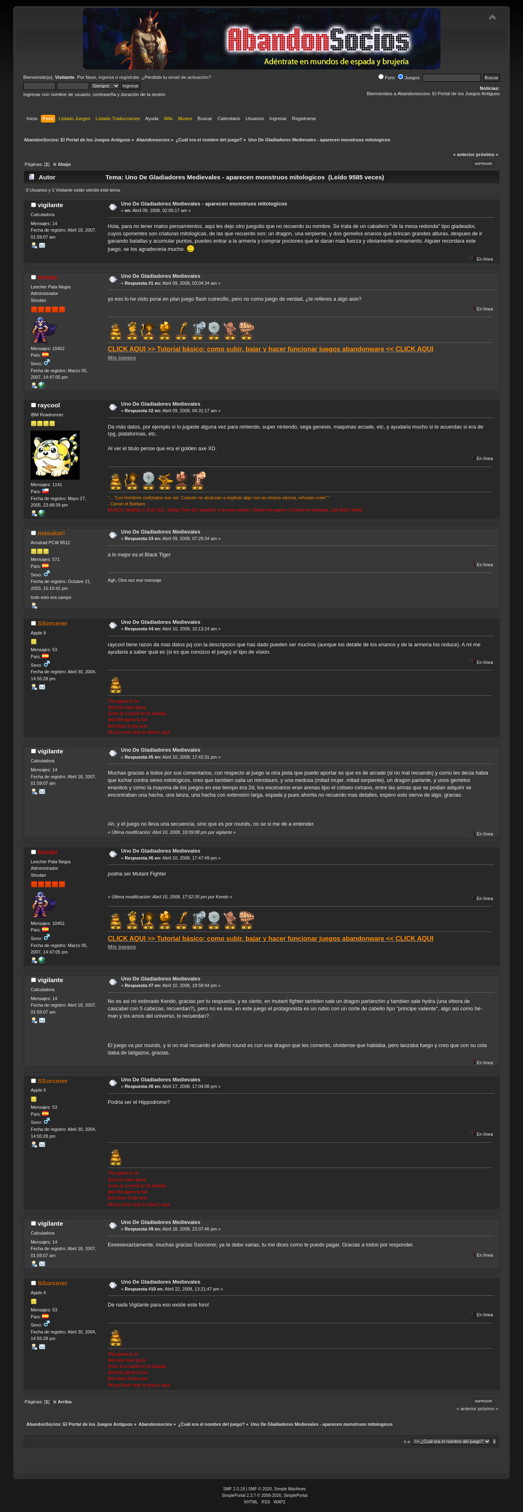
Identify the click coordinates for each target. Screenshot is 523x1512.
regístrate (129, 77)
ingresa (106, 77)
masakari (51, 532)
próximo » (487, 154)
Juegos (409, 77)
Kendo (47, 277)
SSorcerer (52, 623)
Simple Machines (290, 1489)
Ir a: (407, 1441)
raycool (49, 405)
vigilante (50, 204)
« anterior (463, 154)
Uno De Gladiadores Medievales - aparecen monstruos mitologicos (204, 204)
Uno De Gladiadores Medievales (160, 276)
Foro (386, 77)
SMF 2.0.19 (234, 1489)
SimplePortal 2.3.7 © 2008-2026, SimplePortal (265, 1495)
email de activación (188, 77)
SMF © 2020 (260, 1489)
